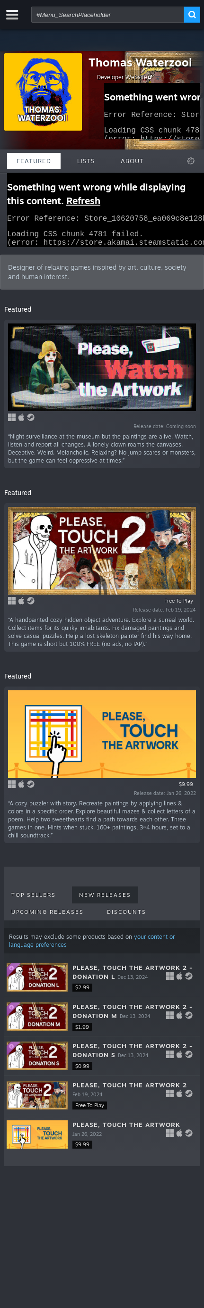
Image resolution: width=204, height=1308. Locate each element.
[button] (102, 983)
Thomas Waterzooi (140, 62)
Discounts (126, 917)
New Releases (105, 900)
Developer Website (126, 77)
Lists (86, 161)
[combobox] (107, 15)
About (132, 161)
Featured (34, 161)
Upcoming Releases (47, 917)
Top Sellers (33, 900)
